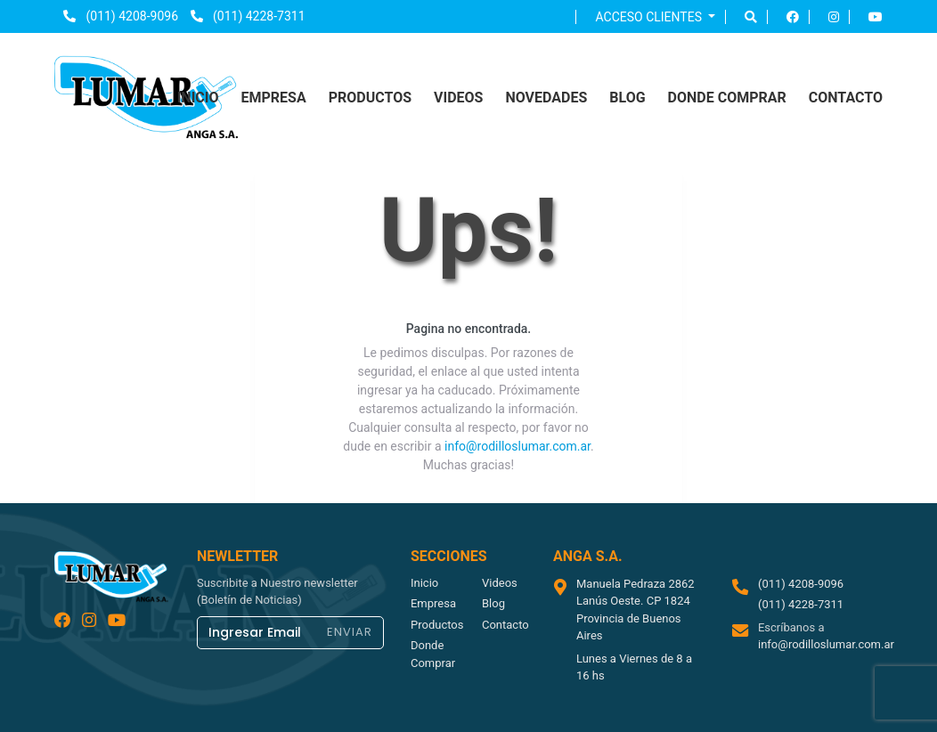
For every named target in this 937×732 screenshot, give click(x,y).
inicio (198, 97)
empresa (273, 97)
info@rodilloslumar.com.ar (517, 446)
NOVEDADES (546, 97)
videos (458, 97)
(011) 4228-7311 (248, 16)
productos (370, 97)
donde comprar (727, 97)
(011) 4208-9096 (120, 16)
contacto (846, 97)
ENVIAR (349, 631)
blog (627, 97)
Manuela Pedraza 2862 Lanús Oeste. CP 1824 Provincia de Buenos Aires (635, 610)
